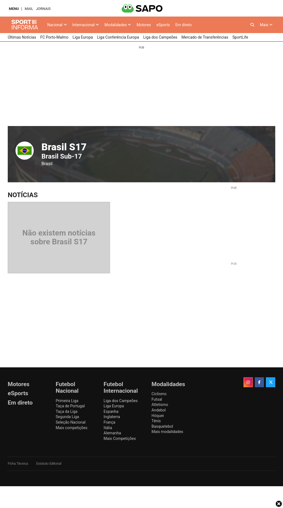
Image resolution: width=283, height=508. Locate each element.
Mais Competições (120, 438)
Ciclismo (158, 394)
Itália (108, 428)
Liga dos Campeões (121, 401)
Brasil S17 (64, 147)
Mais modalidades (167, 431)
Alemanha (112, 433)
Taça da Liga (66, 411)
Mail (29, 8)
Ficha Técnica (18, 464)
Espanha (111, 411)
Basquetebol (162, 426)
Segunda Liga (67, 417)
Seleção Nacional (70, 422)
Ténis (156, 421)
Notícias (23, 195)
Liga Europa (114, 406)
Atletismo (159, 404)
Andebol (158, 410)
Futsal (156, 399)
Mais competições (71, 428)
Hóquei (157, 415)
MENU (14, 8)
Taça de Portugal (70, 406)
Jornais (43, 8)
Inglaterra (112, 417)
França (109, 422)
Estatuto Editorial (48, 464)
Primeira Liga (67, 401)
